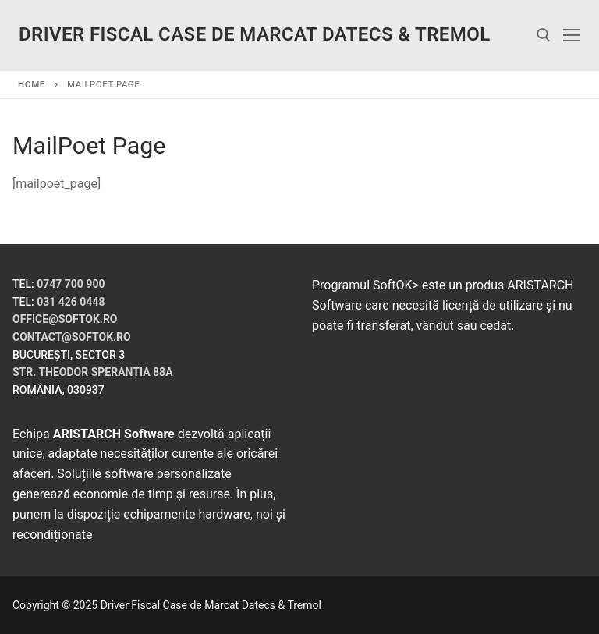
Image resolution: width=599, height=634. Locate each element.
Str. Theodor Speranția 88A (92, 372)
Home (31, 84)
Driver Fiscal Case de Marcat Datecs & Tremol (255, 34)
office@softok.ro (65, 319)
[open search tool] (544, 35)
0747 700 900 (71, 284)
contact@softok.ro (71, 337)
